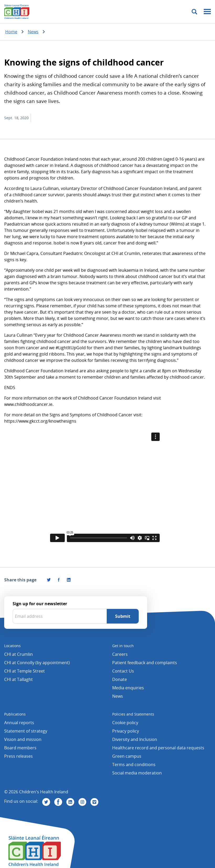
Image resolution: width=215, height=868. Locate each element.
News (33, 32)
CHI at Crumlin (18, 654)
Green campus (126, 756)
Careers (120, 654)
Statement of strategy (25, 731)
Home (11, 32)
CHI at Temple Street (24, 671)
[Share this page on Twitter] (49, 580)
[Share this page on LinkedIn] (69, 580)
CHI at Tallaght (18, 679)
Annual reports (19, 722)
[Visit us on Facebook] (59, 580)
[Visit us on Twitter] (46, 802)
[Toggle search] (194, 12)
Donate (119, 679)
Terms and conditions (133, 764)
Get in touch (123, 645)
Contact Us (123, 671)
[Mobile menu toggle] (207, 11)
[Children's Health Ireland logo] (16, 11)
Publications (15, 714)
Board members (20, 748)
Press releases (18, 756)
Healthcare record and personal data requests (158, 748)
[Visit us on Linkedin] (70, 802)
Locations (12, 645)
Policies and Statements (133, 714)
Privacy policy (125, 731)
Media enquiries (128, 688)
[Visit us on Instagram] (82, 802)
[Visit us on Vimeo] (94, 802)
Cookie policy (125, 722)
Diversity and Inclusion (134, 739)
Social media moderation (137, 773)
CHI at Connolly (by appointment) (37, 662)
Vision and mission (22, 739)
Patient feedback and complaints (144, 662)
